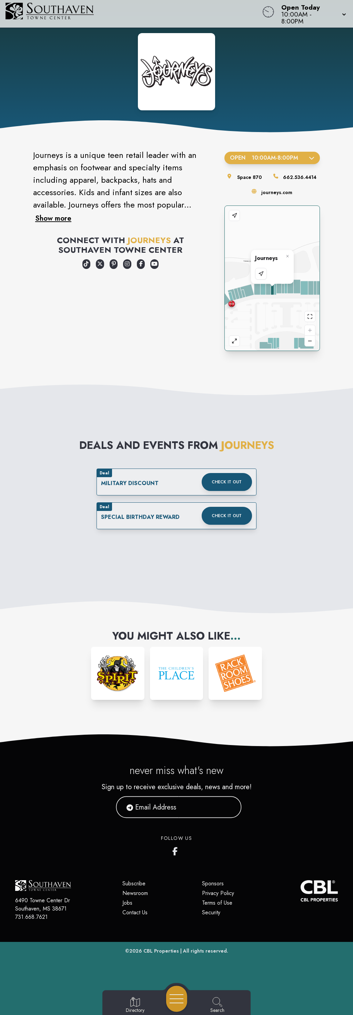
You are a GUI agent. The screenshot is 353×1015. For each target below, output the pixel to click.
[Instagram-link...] (118, 673)
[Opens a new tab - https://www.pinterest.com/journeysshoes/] (114, 264)
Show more (53, 218)
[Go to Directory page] (135, 1005)
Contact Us (135, 912)
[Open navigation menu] (176, 999)
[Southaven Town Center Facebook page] (176, 849)
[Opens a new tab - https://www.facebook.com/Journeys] (141, 264)
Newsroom (135, 893)
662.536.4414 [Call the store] (299, 177)
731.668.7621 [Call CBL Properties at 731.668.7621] (31, 917)
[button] (311, 14)
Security (211, 912)
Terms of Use (217, 903)
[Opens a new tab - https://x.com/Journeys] (100, 264)
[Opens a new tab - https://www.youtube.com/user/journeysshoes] (154, 264)
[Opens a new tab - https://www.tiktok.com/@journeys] (86, 264)
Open (272, 158)
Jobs (127, 903)
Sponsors (213, 883)
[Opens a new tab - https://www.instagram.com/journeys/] (127, 264)
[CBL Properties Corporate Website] (300, 891)
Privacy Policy (218, 893)
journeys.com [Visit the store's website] (276, 192)
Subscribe (133, 883)
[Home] (134, 14)
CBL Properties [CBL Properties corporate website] (161, 950)
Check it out (227, 482)
